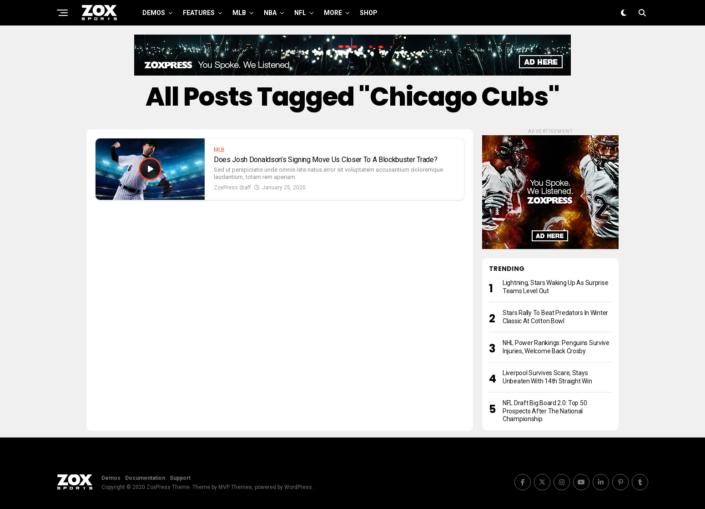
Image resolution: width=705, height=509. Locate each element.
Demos (153, 12)
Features (199, 12)
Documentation (145, 478)
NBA (270, 12)
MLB (239, 12)
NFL (300, 12)
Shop (369, 12)
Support (180, 478)
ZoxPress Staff (232, 187)
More (333, 12)
